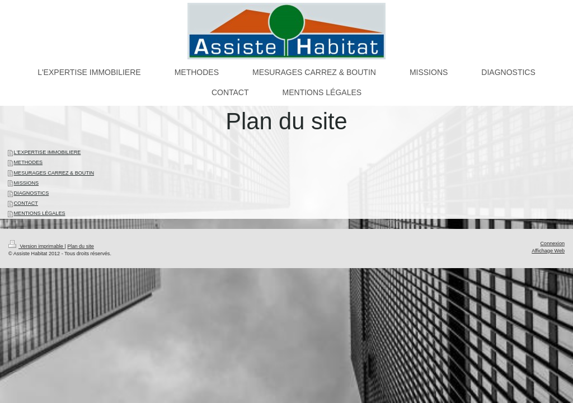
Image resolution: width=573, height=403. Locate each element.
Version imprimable (36, 246)
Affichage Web (548, 251)
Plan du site (80, 246)
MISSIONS (26, 183)
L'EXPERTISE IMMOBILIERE (47, 152)
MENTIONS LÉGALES (39, 213)
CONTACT (26, 203)
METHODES (28, 162)
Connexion (553, 243)
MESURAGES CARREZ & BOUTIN (54, 173)
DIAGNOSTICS (31, 193)
